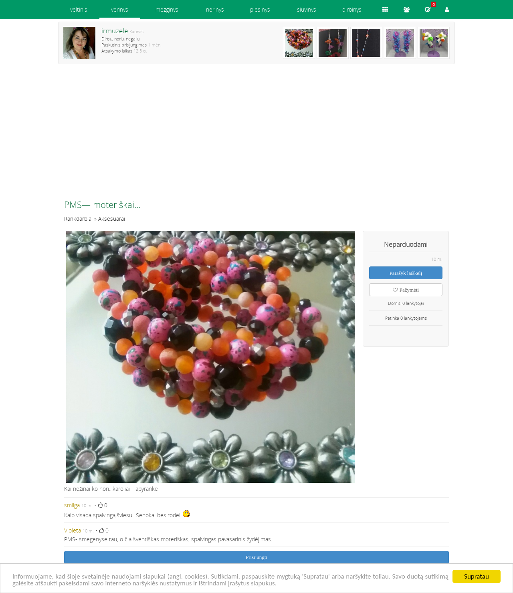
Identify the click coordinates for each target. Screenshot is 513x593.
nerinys (215, 9)
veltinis (78, 9)
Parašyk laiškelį (406, 273)
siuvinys (306, 9)
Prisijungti (256, 557)
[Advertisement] (256, 135)
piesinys (260, 9)
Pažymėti (406, 289)
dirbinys (352, 9)
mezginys (167, 9)
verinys (119, 9)
